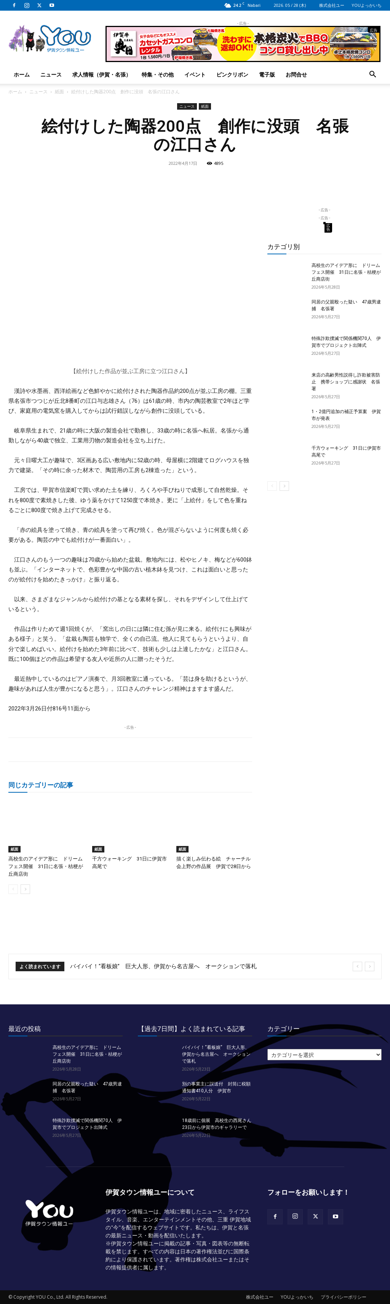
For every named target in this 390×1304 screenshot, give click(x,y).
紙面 (59, 91)
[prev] (357, 966)
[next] (369, 966)
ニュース (51, 74)
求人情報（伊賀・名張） (101, 74)
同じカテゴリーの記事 (40, 784)
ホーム (22, 74)
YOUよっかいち (367, 5)
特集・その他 (158, 74)
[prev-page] (13, 889)
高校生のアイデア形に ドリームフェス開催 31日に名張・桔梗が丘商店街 (45, 866)
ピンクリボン (232, 74)
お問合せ (296, 74)
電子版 (267, 74)
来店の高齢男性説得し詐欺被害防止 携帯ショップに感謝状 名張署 (346, 381)
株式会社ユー (331, 5)
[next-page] (25, 889)
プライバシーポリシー (343, 1297)
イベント (195, 74)
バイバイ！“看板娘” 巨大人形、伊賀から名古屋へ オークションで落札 (163, 966)
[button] (372, 75)
